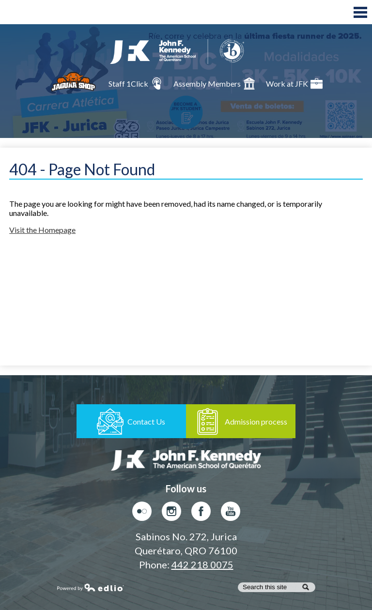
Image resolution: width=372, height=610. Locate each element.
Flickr (142, 513)
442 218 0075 (202, 564)
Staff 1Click (135, 83)
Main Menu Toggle (360, 12)
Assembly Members (214, 83)
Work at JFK (294, 83)
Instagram (171, 513)
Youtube (230, 513)
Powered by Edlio (90, 587)
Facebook (201, 513)
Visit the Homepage (42, 229)
